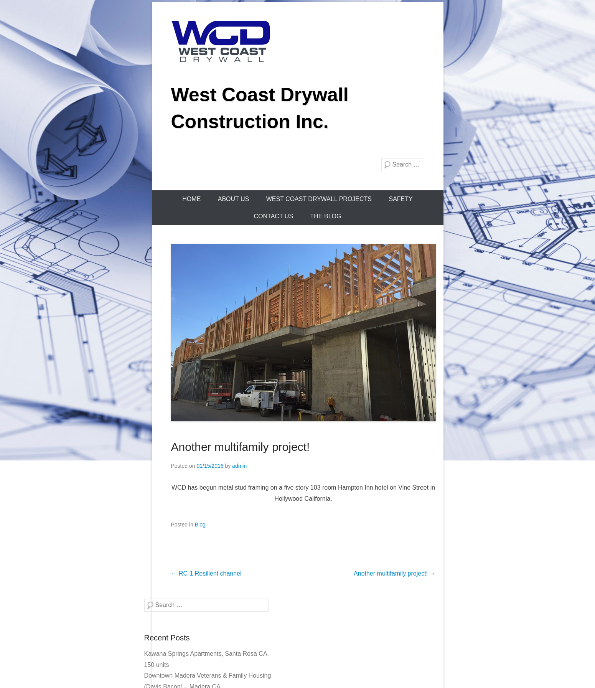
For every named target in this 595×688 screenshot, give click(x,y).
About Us (233, 199)
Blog (200, 524)
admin (239, 466)
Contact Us (273, 216)
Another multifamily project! (240, 447)
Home (191, 199)
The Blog (325, 216)
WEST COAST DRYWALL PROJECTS (319, 199)
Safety (400, 199)
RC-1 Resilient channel (206, 573)
